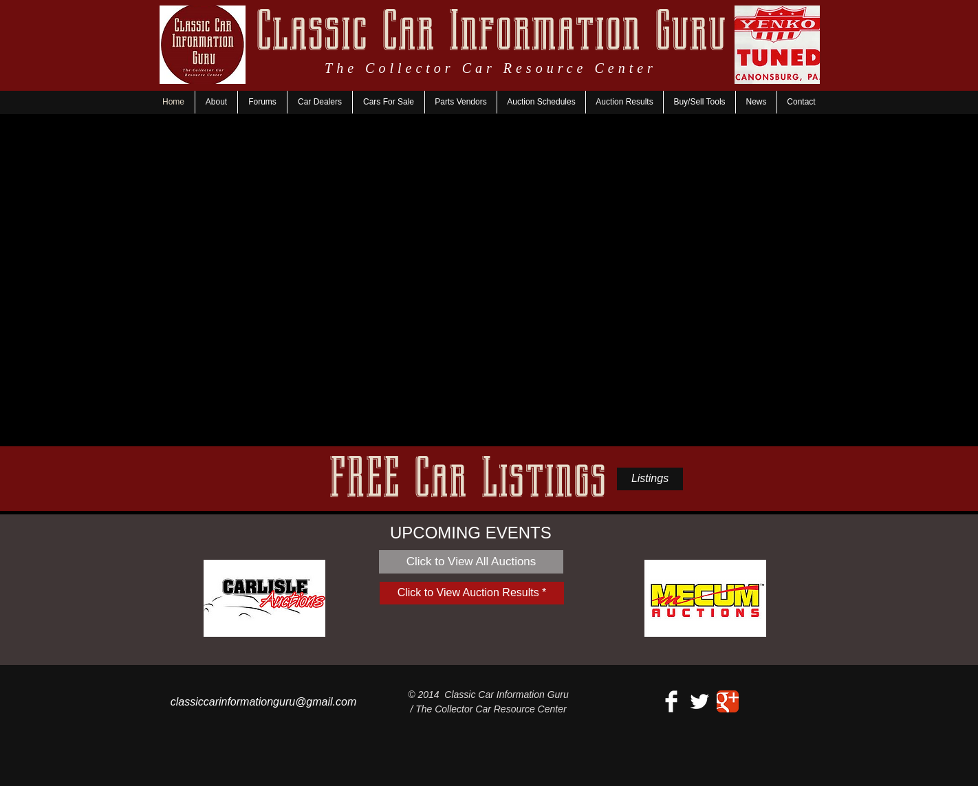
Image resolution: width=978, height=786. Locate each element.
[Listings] (650, 479)
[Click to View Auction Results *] (472, 593)
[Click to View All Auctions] (471, 562)
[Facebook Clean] (671, 701)
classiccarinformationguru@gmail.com (264, 702)
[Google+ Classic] (728, 701)
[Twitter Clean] (699, 701)
